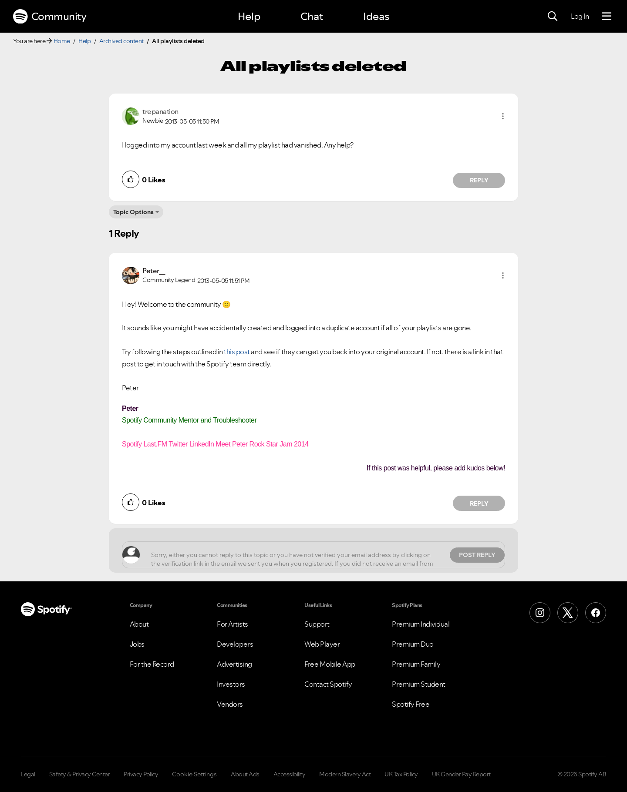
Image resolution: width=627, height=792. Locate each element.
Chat (311, 16)
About (139, 624)
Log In (580, 16)
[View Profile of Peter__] (153, 270)
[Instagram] (539, 612)
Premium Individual (420, 624)
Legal (28, 774)
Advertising (234, 664)
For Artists (232, 624)
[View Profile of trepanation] (160, 111)
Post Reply (477, 554)
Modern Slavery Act (345, 774)
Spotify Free (410, 704)
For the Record (152, 664)
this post (237, 351)
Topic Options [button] (133, 212)
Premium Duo (413, 644)
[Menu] (607, 16)
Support (317, 624)
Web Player (322, 644)
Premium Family (416, 664)
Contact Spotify (328, 684)
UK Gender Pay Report (461, 774)
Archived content (121, 41)
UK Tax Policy (401, 774)
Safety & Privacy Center (79, 774)
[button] (502, 116)
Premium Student (418, 684)
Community (49, 16)
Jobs (137, 644)
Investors (231, 684)
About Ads (245, 774)
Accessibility (289, 774)
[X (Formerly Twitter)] (567, 612)
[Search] (552, 16)
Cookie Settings (194, 774)
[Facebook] (595, 612)
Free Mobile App (329, 664)
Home (62, 41)
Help (249, 16)
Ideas (376, 16)
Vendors (230, 704)
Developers (235, 644)
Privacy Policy (141, 774)
